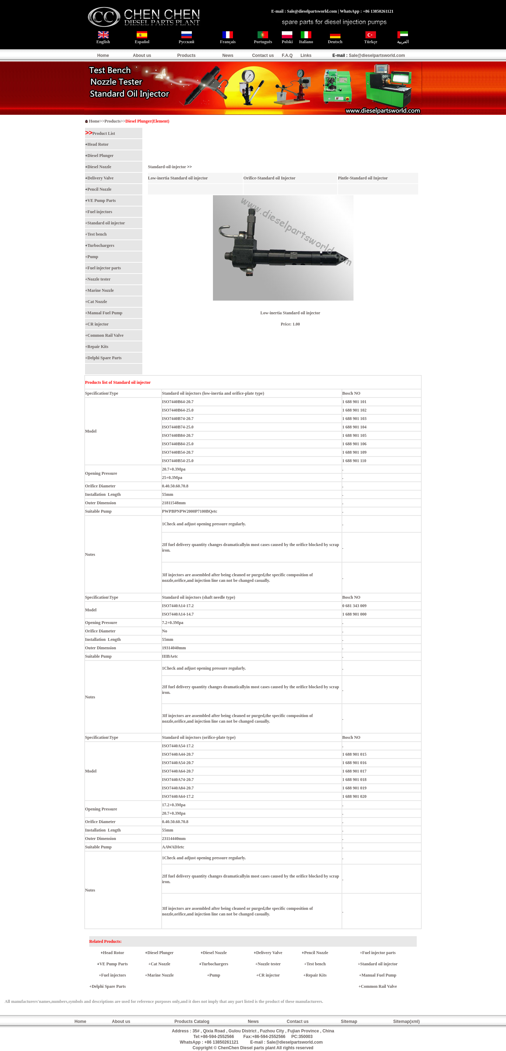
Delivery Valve (100, 178)
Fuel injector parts (104, 267)
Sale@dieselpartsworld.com (377, 55)
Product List (103, 133)
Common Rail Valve (105, 335)
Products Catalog (191, 1021)
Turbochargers (100, 245)
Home (103, 55)
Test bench (97, 234)
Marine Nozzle (100, 290)
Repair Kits (97, 346)
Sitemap (349, 1021)
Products (186, 55)
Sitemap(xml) (406, 1021)
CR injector (98, 324)
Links (305, 55)
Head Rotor (98, 144)
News (227, 55)
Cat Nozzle (97, 301)
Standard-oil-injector (167, 166)
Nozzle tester (99, 279)
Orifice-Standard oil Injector (270, 178)
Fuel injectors (99, 211)
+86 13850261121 (222, 1042)
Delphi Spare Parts (104, 357)
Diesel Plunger (100, 155)
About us (142, 55)
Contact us (263, 55)
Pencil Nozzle (99, 189)
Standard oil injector (106, 223)
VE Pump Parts (101, 200)
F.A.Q (287, 55)
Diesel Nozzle (99, 166)
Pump (92, 256)
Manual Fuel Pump (104, 312)
